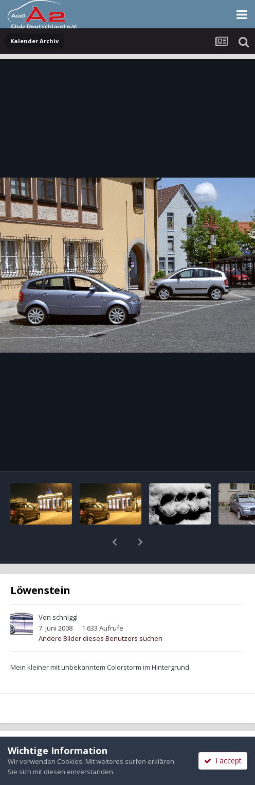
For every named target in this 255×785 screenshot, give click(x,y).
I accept (223, 760)
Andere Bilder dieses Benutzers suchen (100, 611)
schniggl (65, 590)
